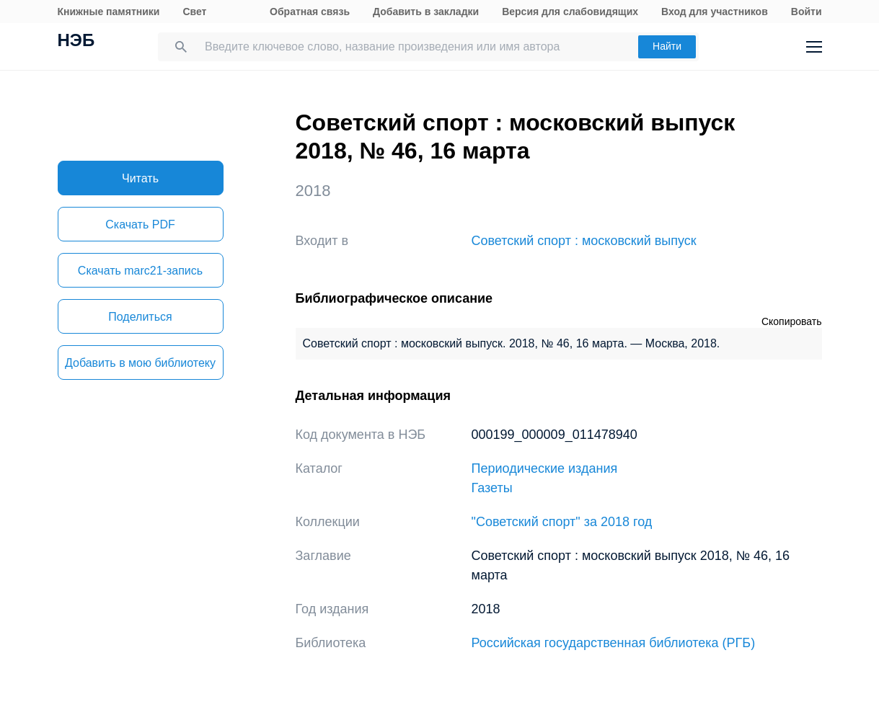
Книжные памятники (109, 11)
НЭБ (76, 42)
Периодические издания (545, 468)
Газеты (492, 488)
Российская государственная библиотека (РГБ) (614, 643)
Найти (667, 46)
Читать (140, 178)
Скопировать (791, 321)
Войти (806, 11)
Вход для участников (714, 11)
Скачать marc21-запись (140, 270)
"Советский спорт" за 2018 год (562, 522)
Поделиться (140, 317)
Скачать (140, 224)
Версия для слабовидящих (570, 11)
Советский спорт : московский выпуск (584, 241)
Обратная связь (310, 11)
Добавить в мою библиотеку (140, 363)
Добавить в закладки (426, 11)
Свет (194, 11)
